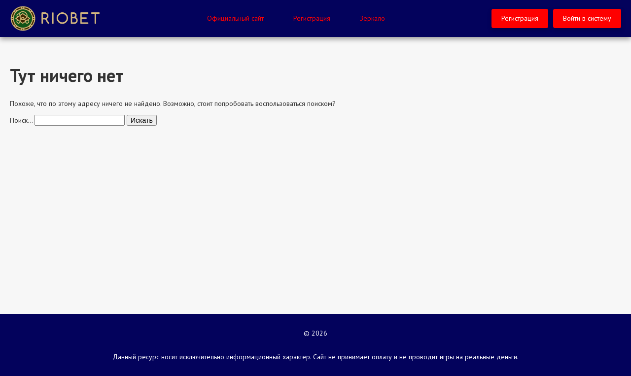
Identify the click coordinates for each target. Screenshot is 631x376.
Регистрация (311, 18)
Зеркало (372, 18)
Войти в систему (587, 18)
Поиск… (21, 120)
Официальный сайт (235, 18)
